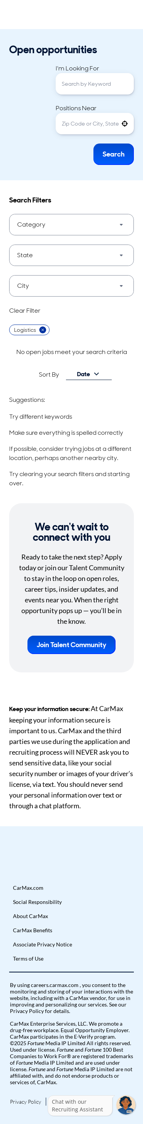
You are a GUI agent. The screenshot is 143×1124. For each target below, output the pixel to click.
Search (114, 154)
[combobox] (95, 84)
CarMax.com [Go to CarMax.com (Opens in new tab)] (28, 887)
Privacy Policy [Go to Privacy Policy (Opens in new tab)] (25, 1101)
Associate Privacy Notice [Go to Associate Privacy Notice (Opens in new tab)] (42, 944)
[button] (125, 124)
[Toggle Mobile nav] (131, 14)
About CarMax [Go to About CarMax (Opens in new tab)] (30, 916)
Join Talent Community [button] (71, 644)
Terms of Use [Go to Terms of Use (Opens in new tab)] (28, 958)
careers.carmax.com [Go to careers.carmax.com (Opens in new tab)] (55, 985)
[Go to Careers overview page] (33, 14)
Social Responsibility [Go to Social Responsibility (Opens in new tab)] (37, 902)
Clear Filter (24, 311)
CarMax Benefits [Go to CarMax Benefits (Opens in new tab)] (32, 930)
